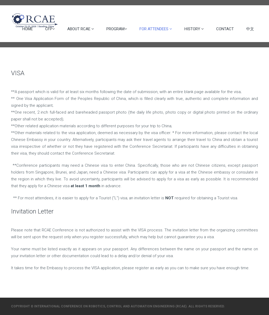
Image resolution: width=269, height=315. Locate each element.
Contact (225, 29)
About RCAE (80, 29)
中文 (250, 29)
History (194, 29)
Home (27, 29)
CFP (50, 29)
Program (116, 29)
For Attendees (155, 29)
